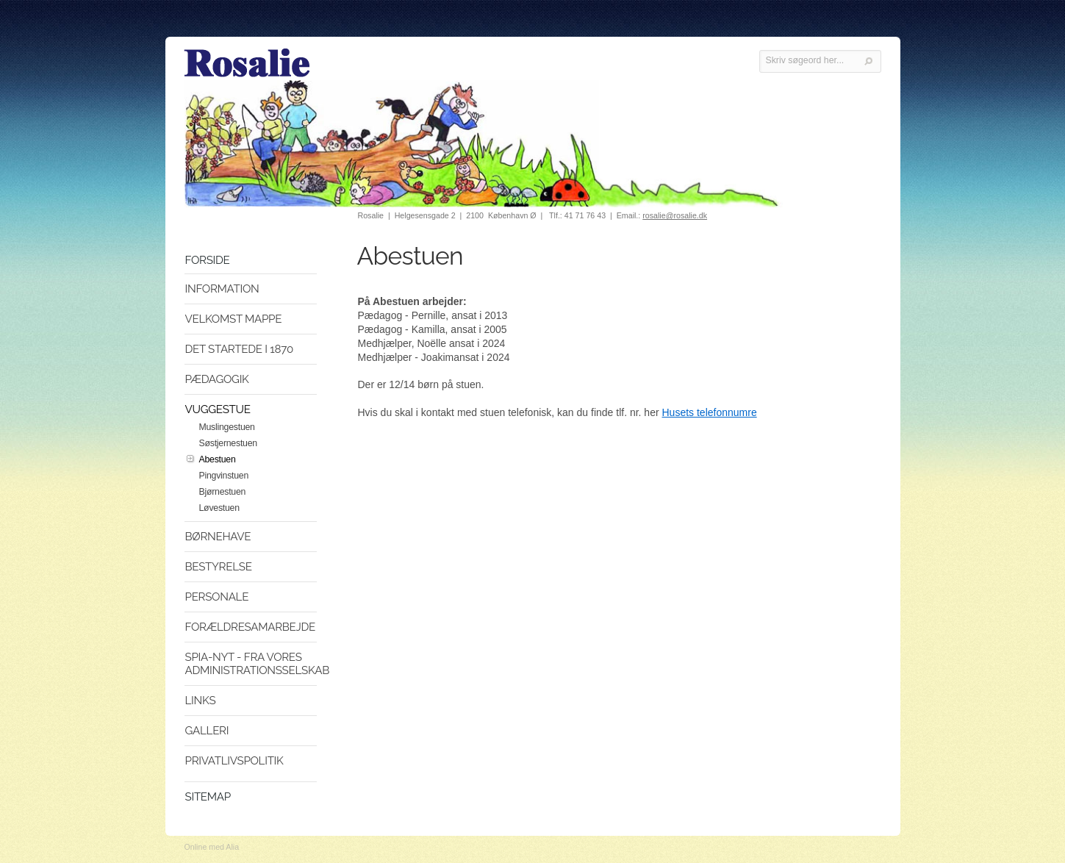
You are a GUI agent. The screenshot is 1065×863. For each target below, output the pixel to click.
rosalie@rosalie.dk (674, 215)
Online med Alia (212, 846)
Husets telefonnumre (709, 412)
